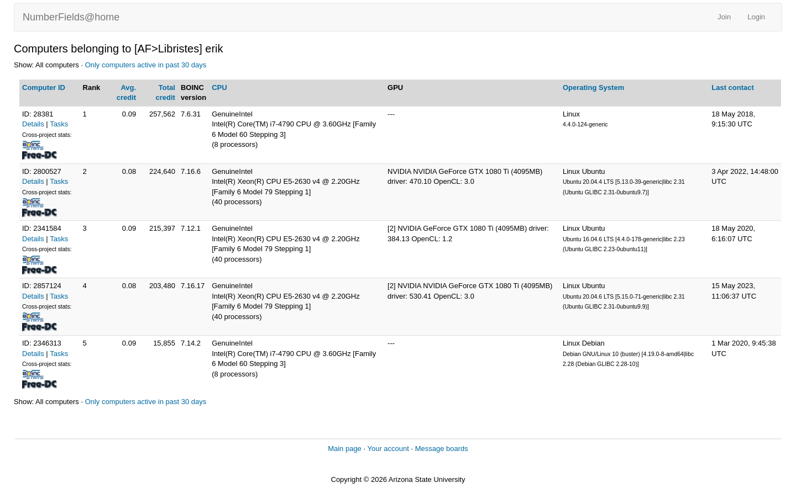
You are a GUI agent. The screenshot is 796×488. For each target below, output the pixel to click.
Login (756, 17)
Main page (345, 448)
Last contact (732, 87)
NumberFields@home (71, 17)
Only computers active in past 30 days (146, 65)
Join (724, 17)
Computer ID (43, 87)
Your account (388, 448)
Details (33, 124)
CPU (219, 87)
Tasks (59, 124)
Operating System (593, 87)
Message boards (441, 448)
